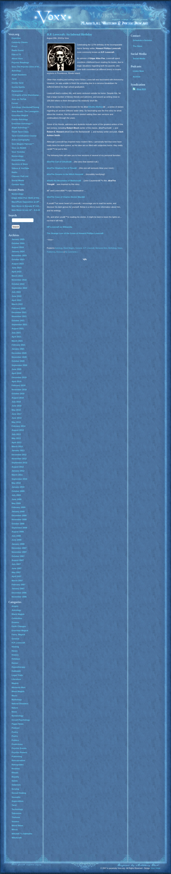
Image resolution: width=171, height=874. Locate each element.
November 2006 (19, 597)
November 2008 (19, 519)
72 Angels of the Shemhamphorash (28, 95)
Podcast (15, 728)
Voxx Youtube (18, 152)
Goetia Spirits (18, 87)
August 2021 (18, 328)
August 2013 (18, 430)
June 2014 (16, 418)
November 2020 (19, 357)
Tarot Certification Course (24, 136)
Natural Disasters (20, 703)
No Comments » (71, 252)
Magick (15, 683)
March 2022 (17, 304)
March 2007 (17, 580)
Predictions (17, 744)
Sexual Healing (19, 793)
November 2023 (19, 255)
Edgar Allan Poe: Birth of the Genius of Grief (33, 198)
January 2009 (18, 511)
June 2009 (16, 499)
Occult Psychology (21, 720)
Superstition (17, 801)
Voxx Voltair (155, 868)
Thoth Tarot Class (20, 132)
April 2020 (16, 373)
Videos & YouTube (20, 168)
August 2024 (18, 247)
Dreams (15, 622)
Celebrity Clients (20, 42)
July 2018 (16, 402)
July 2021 (16, 333)
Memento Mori (101, 248)
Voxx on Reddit (19, 148)
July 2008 (16, 536)
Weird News (17, 825)
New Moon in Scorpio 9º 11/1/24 (27, 206)
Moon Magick (18, 691)
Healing (15, 647)
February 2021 (18, 345)
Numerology (17, 156)
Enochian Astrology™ (22, 123)
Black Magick (69, 248)
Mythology (112, 248)
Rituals (15, 773)
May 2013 (16, 438)
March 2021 (17, 341)
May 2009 (16, 503)
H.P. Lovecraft (88, 248)
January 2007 (18, 588)
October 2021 (18, 320)
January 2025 (18, 239)
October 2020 (18, 361)
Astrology (59, 248)
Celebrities (17, 618)
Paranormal (17, 91)
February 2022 (18, 308)
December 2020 (19, 353)
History (15, 655)
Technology (17, 809)
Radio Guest (18, 50)
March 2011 (17, 475)
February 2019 (18, 385)
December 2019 (19, 377)
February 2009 (18, 507)
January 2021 (18, 349)
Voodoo (15, 821)
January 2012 (18, 471)
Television (16, 813)
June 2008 (16, 540)
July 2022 (16, 292)
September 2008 (19, 528)
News (120, 248)
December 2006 (19, 593)
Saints (15, 781)
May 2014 (16, 422)
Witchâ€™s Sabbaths (22, 834)
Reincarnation (18, 760)
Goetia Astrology (20, 119)
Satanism (16, 785)
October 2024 (18, 243)
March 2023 (17, 276)
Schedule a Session (142, 40)
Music (14, 695)
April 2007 (16, 576)
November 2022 (19, 280)
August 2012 (18, 467)
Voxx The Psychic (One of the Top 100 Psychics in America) (40, 67)
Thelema (16, 817)
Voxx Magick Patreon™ (23, 144)
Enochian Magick (20, 115)
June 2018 (16, 406)
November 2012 (19, 459)
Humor (15, 663)
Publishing (51, 252)
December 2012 (19, 455)
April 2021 (16, 337)
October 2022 (18, 284)
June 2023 (16, 268)
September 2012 (19, 463)
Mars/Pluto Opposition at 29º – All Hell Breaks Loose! (37, 202)
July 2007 (16, 564)
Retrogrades (18, 765)
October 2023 (18, 259)
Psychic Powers (19, 752)
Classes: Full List (20, 176)
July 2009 (16, 495)
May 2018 (16, 410)
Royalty (15, 777)
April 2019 (16, 381)
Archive (136, 77)
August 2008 (18, 532)
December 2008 (19, 515)
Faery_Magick (18, 634)
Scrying (15, 789)
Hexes (15, 651)
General (78, 248)
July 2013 (16, 434)
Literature (16, 679)
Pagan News (18, 724)
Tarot (14, 79)
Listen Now (138, 71)
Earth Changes (19, 626)
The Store (137, 46)
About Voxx (17, 58)
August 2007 (18, 560)
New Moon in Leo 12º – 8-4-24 (26, 210)
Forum (15, 103)
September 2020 (19, 365)
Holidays (16, 659)
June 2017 (16, 414)
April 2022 (16, 300)
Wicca (14, 829)
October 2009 (18, 491)
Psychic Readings (20, 62)
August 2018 (18, 398)
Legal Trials (17, 675)
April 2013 (16, 442)
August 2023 (18, 264)
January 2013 (18, 450)
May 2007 (16, 572)
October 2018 (18, 393)
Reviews (59, 252)
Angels (15, 606)
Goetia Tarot (17, 83)
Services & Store (20, 164)
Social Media (18, 180)
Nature (15, 708)
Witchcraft (17, 838)
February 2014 (18, 426)
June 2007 (16, 568)
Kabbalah (16, 671)
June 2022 (16, 296)
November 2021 (19, 316)
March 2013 (17, 446)
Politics (15, 740)
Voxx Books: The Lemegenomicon (28, 111)
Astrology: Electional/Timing (25, 107)
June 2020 (16, 369)
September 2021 (19, 324)
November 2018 (19, 389)
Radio (14, 172)
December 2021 (19, 312)
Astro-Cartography (21, 140)
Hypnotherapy (18, 160)
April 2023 (16, 272)
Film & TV (16, 54)
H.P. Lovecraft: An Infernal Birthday (69, 34)
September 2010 (19, 479)
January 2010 (18, 487)
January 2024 (18, 251)
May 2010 (16, 483)
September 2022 (19, 288)
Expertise (16, 38)
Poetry (15, 732)
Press (14, 46)
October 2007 (18, 556)
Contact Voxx (18, 184)
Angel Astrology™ (20, 127)
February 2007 (18, 584)
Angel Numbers (19, 75)
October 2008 (18, 524)
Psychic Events (19, 748)
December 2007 (19, 548)
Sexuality (16, 797)
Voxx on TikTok (19, 99)
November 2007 (19, 552)
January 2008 (18, 544)
